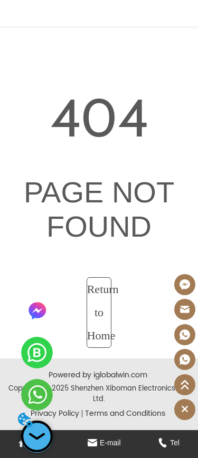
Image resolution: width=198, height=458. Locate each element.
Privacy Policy (55, 413)
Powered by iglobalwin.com (98, 375)
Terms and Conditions (125, 413)
